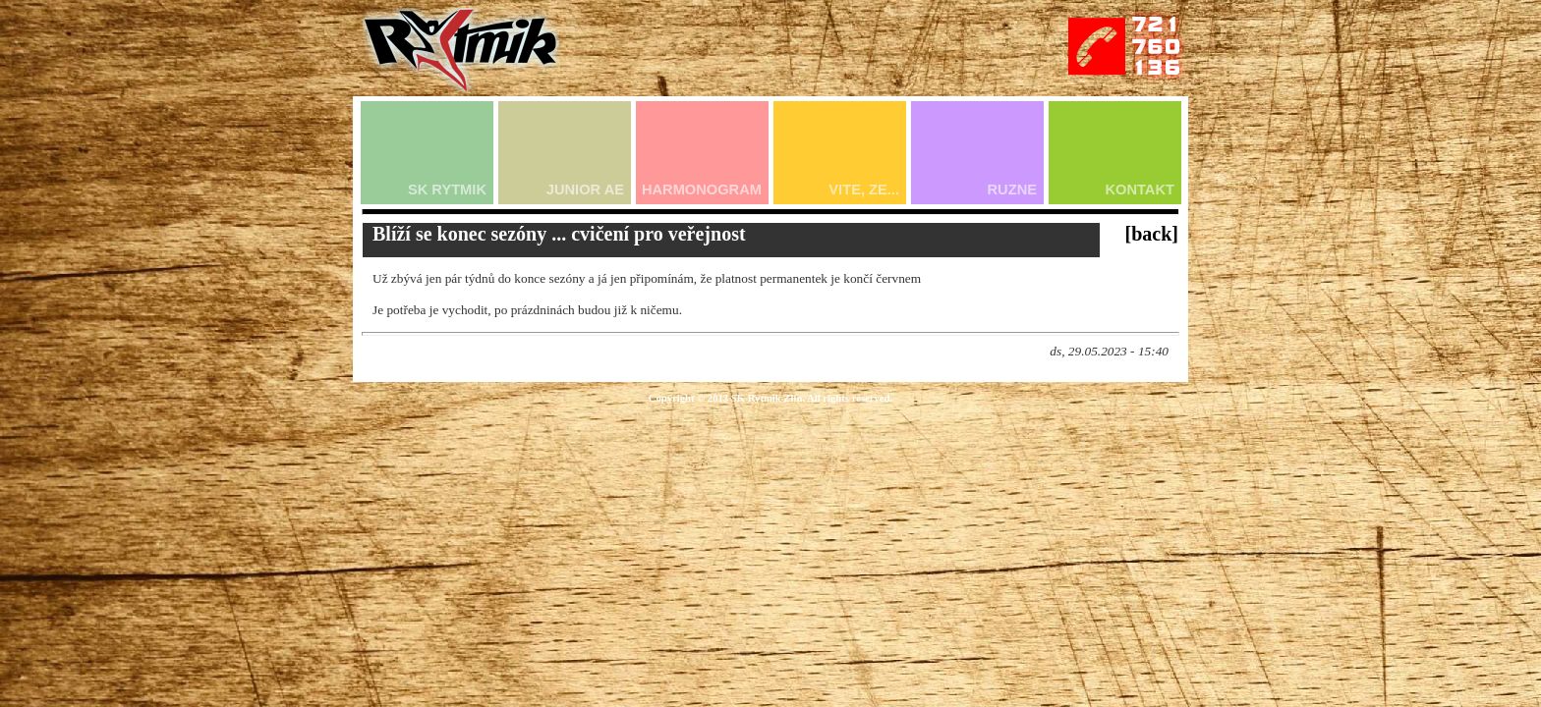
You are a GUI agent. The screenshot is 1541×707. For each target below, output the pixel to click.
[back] (1151, 234)
